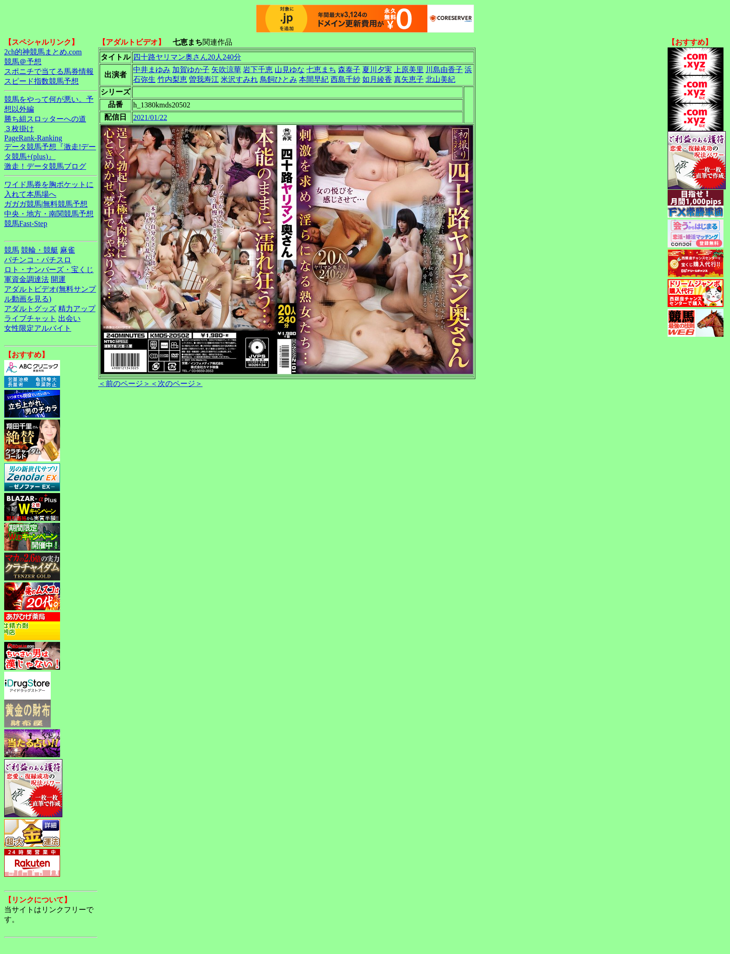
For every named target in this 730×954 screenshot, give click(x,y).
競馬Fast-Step (25, 223)
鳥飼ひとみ (278, 79)
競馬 (11, 250)
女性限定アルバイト (37, 328)
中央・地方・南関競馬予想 (49, 214)
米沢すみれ (239, 79)
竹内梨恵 (172, 79)
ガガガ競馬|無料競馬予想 (46, 204)
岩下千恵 (258, 69)
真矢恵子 (409, 79)
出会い (69, 318)
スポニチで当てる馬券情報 (49, 71)
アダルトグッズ (30, 309)
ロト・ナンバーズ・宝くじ (49, 270)
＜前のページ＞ (124, 383)
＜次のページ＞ (176, 383)
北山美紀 (440, 79)
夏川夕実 (377, 69)
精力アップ (76, 309)
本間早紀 (314, 79)
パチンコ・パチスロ (37, 260)
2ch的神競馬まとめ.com (43, 52)
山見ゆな (289, 69)
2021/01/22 (150, 117)
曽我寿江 (204, 79)
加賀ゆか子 (191, 69)
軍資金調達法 (26, 279)
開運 (58, 279)
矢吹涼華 (226, 69)
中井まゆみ (151, 69)
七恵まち (321, 69)
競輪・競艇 (39, 250)
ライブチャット (30, 318)
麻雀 (67, 250)
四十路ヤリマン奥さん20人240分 (187, 57)
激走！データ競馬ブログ (45, 166)
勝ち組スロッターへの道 (45, 119)
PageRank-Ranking (33, 138)
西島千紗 (345, 79)
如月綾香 (377, 79)
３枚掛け (19, 129)
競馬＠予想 (22, 62)
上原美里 (409, 69)
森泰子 (349, 69)
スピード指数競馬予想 (41, 81)
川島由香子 (444, 69)
